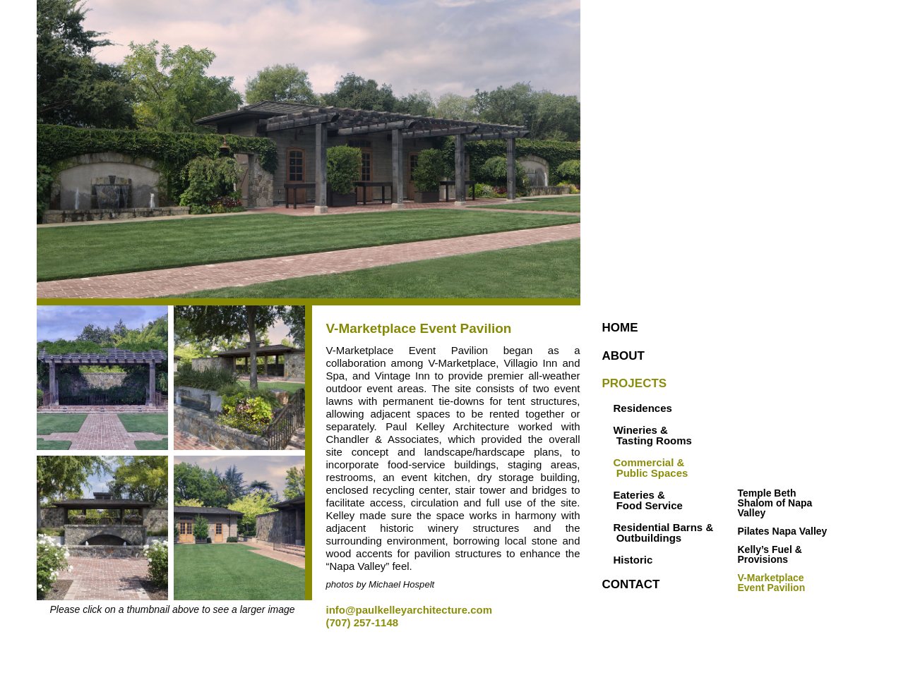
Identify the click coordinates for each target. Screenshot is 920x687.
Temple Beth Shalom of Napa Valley (777, 502)
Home (620, 327)
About (623, 356)
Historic (633, 560)
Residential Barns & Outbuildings (652, 532)
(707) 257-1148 (362, 622)
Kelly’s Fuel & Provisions (771, 554)
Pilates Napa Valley (783, 531)
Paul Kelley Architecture (722, 247)
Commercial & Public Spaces (651, 467)
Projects (634, 383)
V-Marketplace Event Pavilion (772, 582)
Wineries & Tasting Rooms (652, 435)
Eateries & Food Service (648, 500)
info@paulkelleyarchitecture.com (409, 610)
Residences (643, 408)
